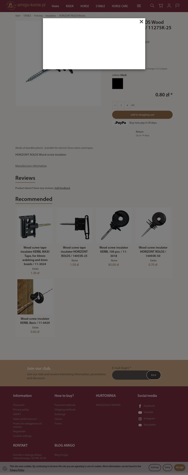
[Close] (141, 21)
